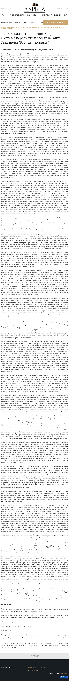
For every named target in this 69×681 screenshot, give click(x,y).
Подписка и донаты (55, 22)
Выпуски (8, 27)
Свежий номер (6, 22)
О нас (25, 22)
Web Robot (64, 673)
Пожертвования (34, 670)
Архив (17, 22)
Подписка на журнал (36, 668)
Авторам (33, 22)
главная (3, 27)
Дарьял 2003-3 (16, 27)
